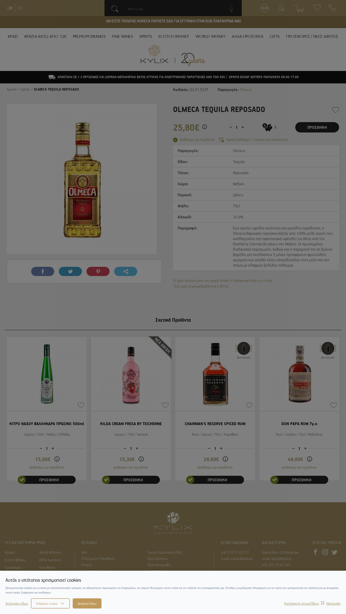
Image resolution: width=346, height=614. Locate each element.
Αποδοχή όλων (87, 603)
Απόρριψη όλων (17, 603)
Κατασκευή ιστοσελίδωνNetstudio (312, 603)
